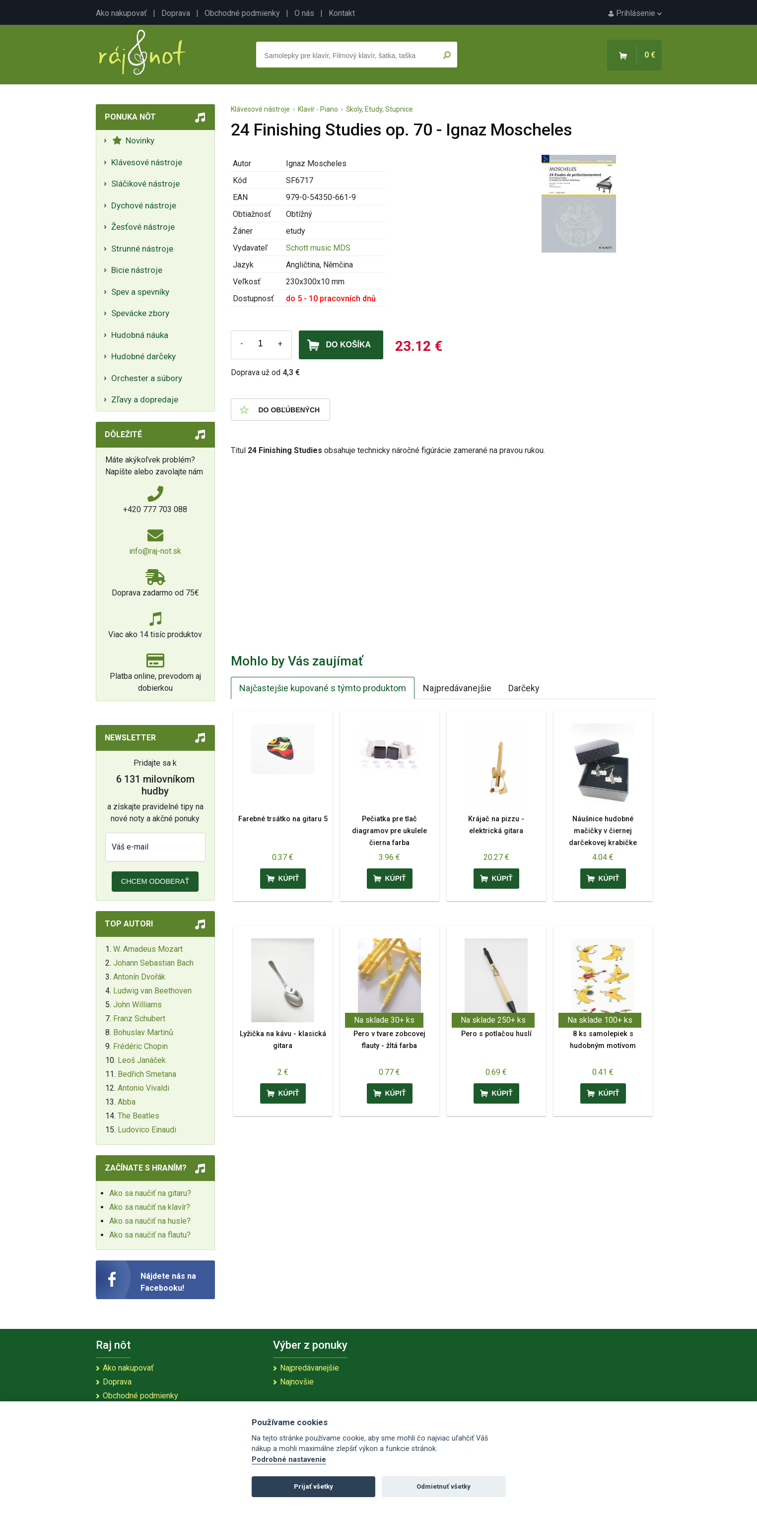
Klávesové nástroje (146, 162)
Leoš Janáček (142, 1060)
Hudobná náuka (139, 335)
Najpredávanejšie (457, 688)
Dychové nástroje (143, 205)
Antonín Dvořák (139, 977)
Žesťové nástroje (143, 227)
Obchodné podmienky (242, 13)
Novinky (133, 140)
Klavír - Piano (318, 109)
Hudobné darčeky (143, 356)
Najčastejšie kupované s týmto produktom (322, 688)
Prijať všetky (313, 1486)
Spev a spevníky (140, 292)
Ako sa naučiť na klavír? (149, 1207)
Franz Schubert (139, 1018)
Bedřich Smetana (147, 1074)
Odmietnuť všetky (443, 1486)
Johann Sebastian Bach (153, 963)
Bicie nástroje (136, 270)
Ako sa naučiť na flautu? (150, 1235)
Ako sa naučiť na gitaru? (150, 1193)
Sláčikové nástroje (145, 184)
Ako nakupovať (121, 13)
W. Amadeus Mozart (148, 949)
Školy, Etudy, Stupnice (379, 109)
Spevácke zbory (140, 313)
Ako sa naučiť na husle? (150, 1221)
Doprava (175, 13)
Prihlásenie (635, 13)
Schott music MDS (318, 248)
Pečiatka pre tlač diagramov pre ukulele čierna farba (389, 831)
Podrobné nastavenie (289, 1459)
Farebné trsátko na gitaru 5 (283, 819)
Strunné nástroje (142, 249)
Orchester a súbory (146, 378)
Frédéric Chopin (140, 1046)
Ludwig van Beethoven (152, 990)
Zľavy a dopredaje (144, 399)
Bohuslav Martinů (143, 1032)
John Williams (137, 1004)
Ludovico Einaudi (147, 1129)
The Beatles (138, 1115)
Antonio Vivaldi (143, 1088)
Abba (127, 1102)
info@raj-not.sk (155, 551)
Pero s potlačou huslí (496, 1034)
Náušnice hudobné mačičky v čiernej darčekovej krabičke (603, 831)
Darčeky (524, 688)
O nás (304, 13)
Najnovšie (297, 1381)
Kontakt (342, 13)
